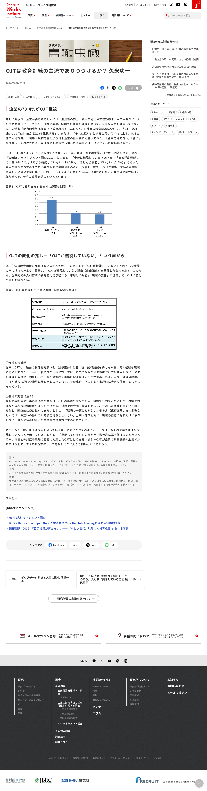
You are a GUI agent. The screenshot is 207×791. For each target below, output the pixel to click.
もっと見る (97, 96)
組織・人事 (13, 96)
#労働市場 (186, 112)
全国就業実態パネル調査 (70, 692)
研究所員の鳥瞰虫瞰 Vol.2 (49, 27)
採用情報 (129, 4)
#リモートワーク (187, 132)
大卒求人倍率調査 (69, 709)
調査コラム (61, 742)
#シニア (156, 125)
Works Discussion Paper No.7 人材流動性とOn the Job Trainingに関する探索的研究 (65, 523)
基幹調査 (60, 685)
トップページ (12, 27)
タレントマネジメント (52, 96)
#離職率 (170, 125)
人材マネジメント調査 (70, 723)
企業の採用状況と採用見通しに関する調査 (70, 704)
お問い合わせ (160, 4)
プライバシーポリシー (121, 757)
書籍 (20, 708)
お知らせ (173, 679)
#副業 (155, 119)
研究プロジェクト (27, 686)
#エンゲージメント (174, 119)
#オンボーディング (162, 132)
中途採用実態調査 (69, 718)
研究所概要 (135, 690)
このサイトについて (59, 757)
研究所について (120, 15)
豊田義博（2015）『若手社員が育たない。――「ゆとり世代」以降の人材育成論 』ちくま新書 (69, 528)
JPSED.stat (66, 697)
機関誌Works (63, 15)
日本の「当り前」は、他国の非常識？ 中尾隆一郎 (175, 50)
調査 (44, 15)
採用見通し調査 (67, 713)
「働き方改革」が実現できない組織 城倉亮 (175, 59)
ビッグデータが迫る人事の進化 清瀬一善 (37, 579)
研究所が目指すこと (140, 686)
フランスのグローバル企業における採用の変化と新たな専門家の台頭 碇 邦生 (175, 75)
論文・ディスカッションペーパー (32, 702)
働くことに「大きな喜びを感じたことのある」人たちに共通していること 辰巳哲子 (112, 579)
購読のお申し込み (101, 699)
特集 (20, 713)
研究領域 (134, 695)
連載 (95, 695)
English (157, 757)
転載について (99, 757)
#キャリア (158, 112)
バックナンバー (100, 686)
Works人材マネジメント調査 (27, 517)
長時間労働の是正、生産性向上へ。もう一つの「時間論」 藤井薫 (175, 86)
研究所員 (134, 699)
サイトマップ (142, 757)
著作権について (80, 757)
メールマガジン (143, 4)
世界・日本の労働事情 (29, 695)
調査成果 (60, 736)
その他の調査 (62, 730)
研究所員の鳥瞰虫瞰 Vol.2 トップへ (184, 95)
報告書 (21, 690)
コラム (101, 15)
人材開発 (30, 96)
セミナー (85, 15)
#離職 (172, 112)
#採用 (193, 119)
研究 (30, 15)
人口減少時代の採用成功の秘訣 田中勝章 (174, 66)
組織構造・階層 (77, 96)
